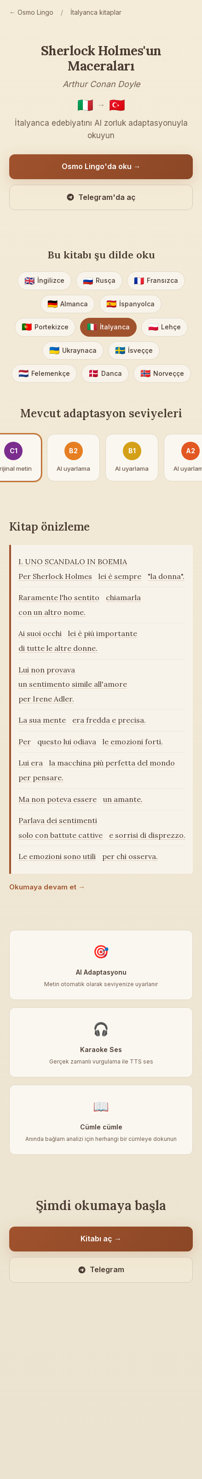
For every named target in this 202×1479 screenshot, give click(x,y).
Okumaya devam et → (47, 887)
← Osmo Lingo (31, 12)
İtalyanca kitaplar (95, 12)
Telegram (101, 1269)
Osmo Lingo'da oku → (101, 166)
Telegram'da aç (101, 197)
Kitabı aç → (101, 1238)
